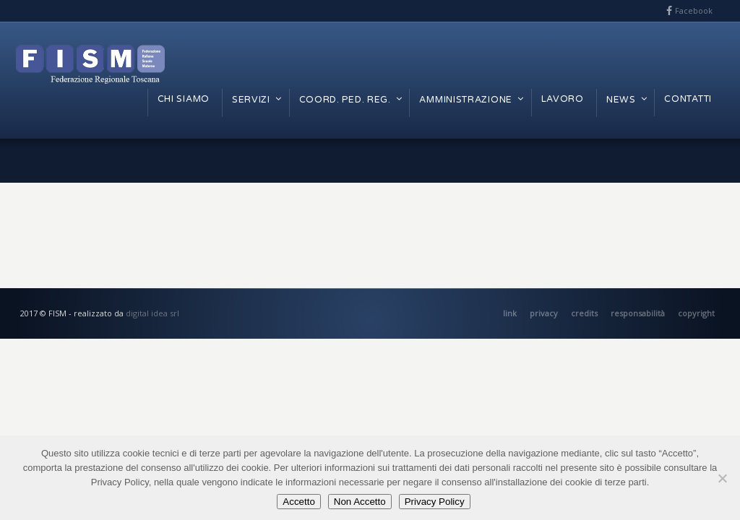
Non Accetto (360, 501)
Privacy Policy (435, 501)
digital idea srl (152, 313)
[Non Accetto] (722, 478)
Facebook (694, 10)
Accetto (298, 501)
